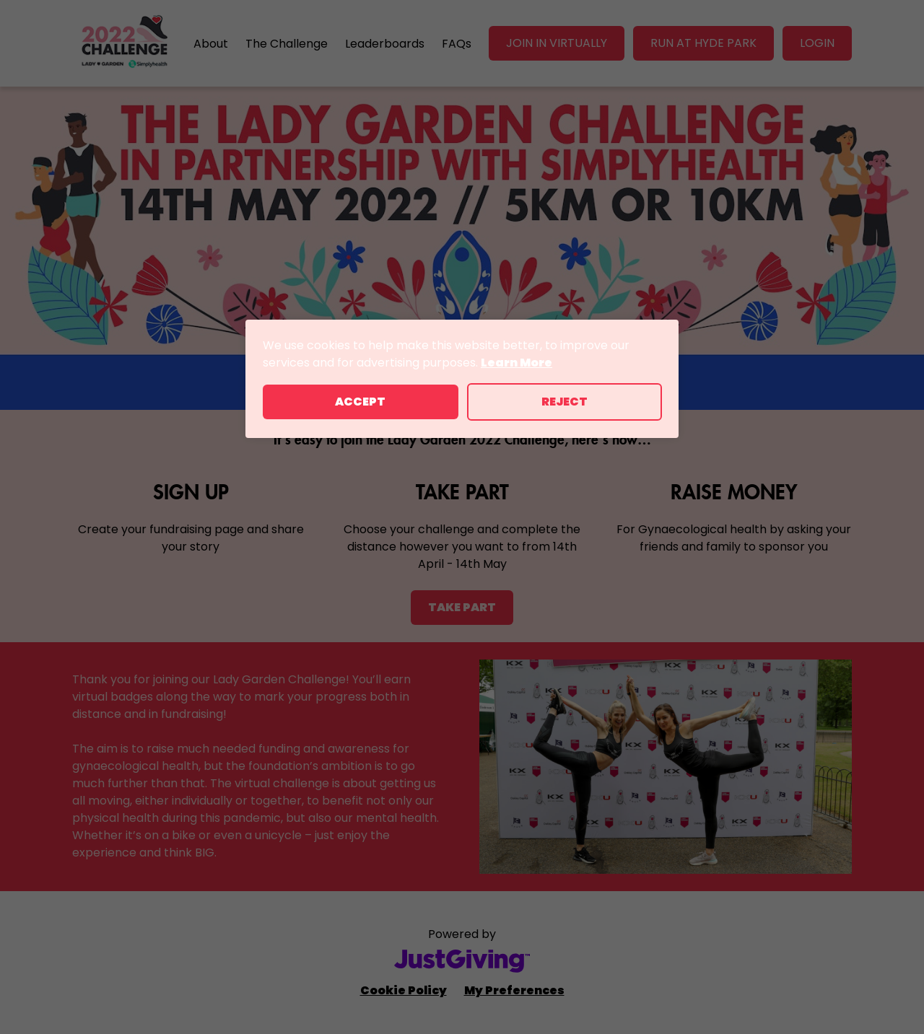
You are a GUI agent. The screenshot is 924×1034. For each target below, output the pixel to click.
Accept (360, 401)
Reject (564, 401)
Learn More (516, 362)
